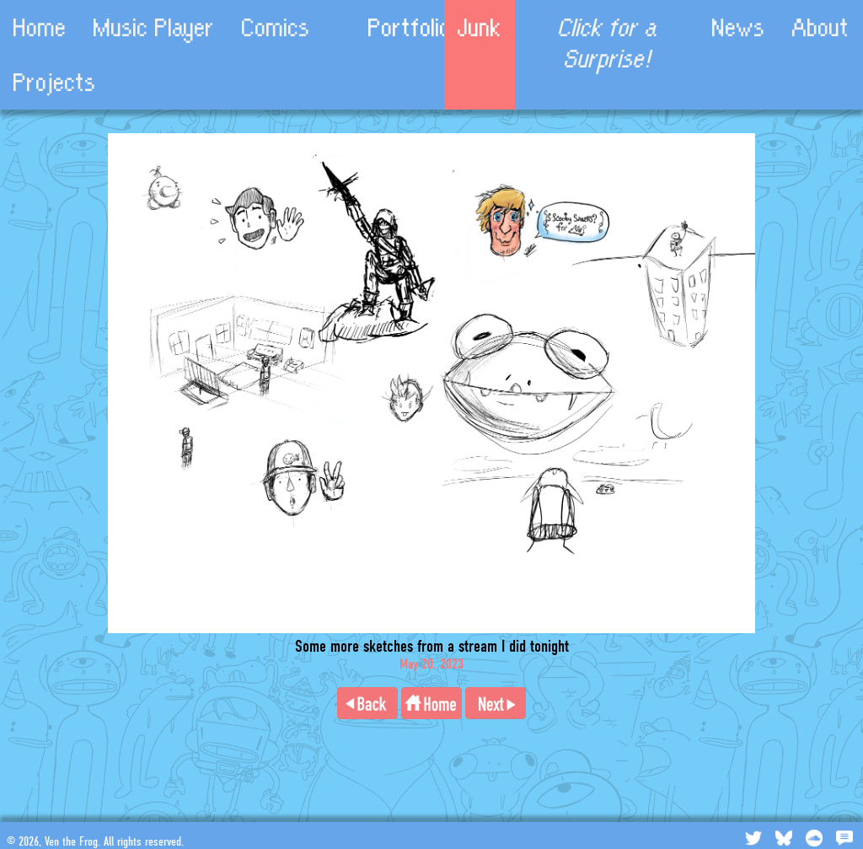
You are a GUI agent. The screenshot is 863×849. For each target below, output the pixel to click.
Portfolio (409, 27)
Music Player (154, 27)
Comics (276, 27)
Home (40, 27)
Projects (54, 82)
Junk (479, 27)
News (738, 27)
